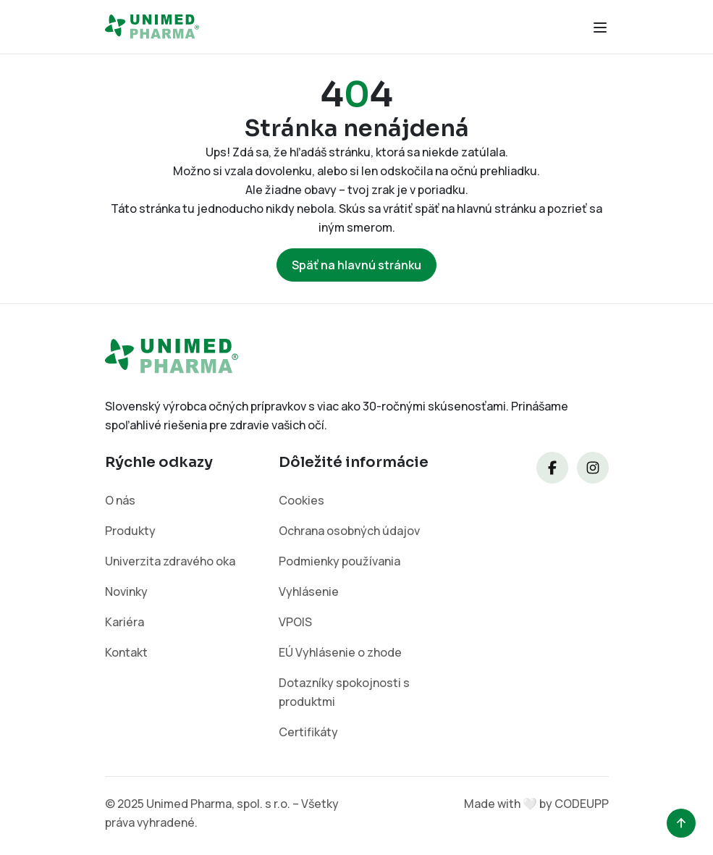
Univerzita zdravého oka (170, 561)
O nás (120, 500)
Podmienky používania (339, 561)
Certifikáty (308, 732)
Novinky (126, 591)
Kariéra (124, 622)
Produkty (130, 531)
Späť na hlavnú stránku (356, 265)
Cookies (301, 500)
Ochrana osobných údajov (349, 531)
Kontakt (126, 652)
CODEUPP (581, 804)
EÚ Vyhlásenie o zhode (340, 652)
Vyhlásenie (309, 591)
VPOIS (295, 622)
